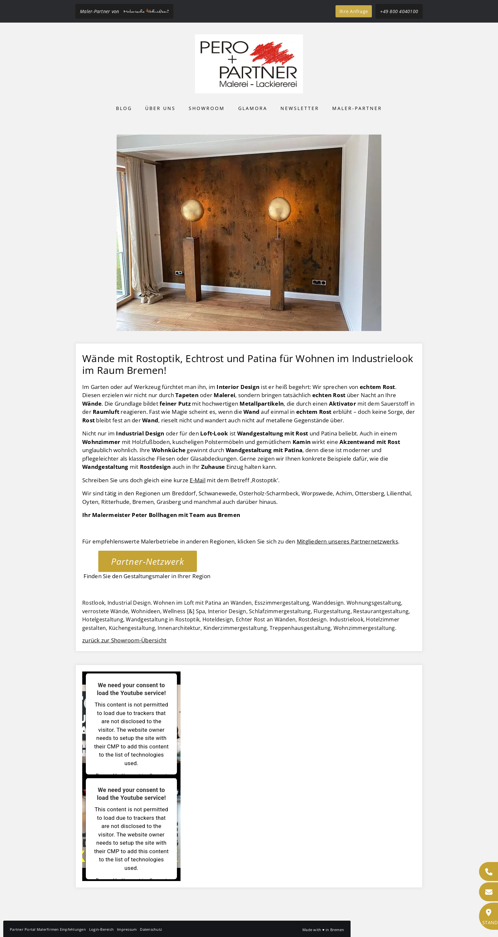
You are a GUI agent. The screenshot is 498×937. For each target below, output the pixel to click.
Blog (124, 108)
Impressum (127, 929)
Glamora (252, 108)
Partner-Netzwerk (147, 561)
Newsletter (299, 108)
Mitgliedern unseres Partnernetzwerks (347, 541)
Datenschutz (151, 929)
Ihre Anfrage (353, 11)
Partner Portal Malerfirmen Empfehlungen (48, 929)
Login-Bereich (101, 929)
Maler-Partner (357, 108)
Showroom (207, 108)
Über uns (160, 108)
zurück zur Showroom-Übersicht (124, 640)
